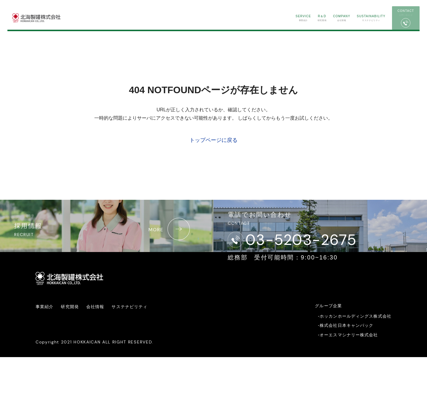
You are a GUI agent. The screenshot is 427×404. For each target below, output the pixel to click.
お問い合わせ (389, 26)
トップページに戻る (213, 140)
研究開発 (283, 26)
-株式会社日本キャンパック (345, 372)
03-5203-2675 (313, 257)
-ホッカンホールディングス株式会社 (354, 363)
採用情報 (108, 252)
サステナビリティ (341, 26)
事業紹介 (258, 26)
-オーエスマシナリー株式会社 (348, 381)
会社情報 (307, 26)
